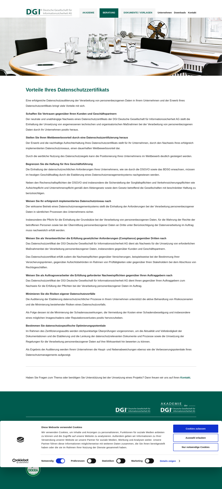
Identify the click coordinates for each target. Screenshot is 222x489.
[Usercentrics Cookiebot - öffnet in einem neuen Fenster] (20, 482)
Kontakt (192, 13)
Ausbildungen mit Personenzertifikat (176, 422)
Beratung (109, 13)
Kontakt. (185, 377)
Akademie (88, 13)
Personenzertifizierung (170, 434)
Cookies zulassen (196, 450)
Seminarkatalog (167, 438)
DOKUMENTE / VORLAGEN (138, 13)
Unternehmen (165, 13)
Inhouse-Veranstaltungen (171, 430)
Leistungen (120, 422)
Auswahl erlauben (196, 459)
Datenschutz (121, 430)
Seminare (165, 426)
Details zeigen (168, 482)
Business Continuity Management (130, 434)
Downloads (180, 13)
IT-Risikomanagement (125, 438)
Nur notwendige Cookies (196, 469)
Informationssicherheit (125, 426)
